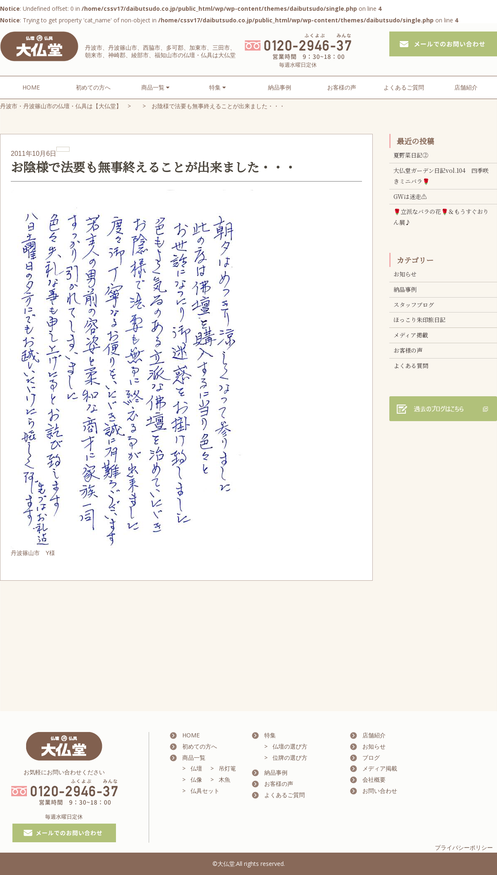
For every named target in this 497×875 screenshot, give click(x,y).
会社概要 (374, 779)
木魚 (224, 779)
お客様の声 (341, 87)
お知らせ (405, 274)
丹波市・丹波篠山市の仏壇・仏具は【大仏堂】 (61, 106)
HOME (31, 87)
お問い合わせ (379, 791)
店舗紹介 (466, 87)
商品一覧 (193, 757)
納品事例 (279, 87)
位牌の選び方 (290, 757)
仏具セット (205, 791)
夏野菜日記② (410, 155)
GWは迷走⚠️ (410, 196)
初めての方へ (93, 87)
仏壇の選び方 (290, 746)
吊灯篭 (227, 768)
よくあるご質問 (404, 87)
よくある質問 (410, 365)
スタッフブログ (413, 305)
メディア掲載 (410, 335)
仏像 (196, 779)
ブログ (371, 757)
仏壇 (196, 768)
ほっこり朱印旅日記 (419, 319)
